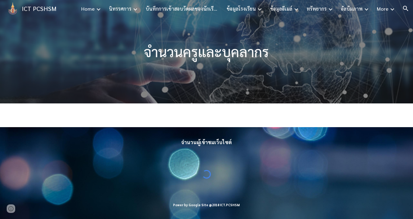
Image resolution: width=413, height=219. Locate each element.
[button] (405, 8)
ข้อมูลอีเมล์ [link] (281, 8)
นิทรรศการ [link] (120, 8)
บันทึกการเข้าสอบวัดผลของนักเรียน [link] (182, 8)
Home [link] (88, 8)
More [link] (382, 8)
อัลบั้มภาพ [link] (352, 8)
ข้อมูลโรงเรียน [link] (241, 8)
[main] (206, 52)
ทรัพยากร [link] (317, 8)
